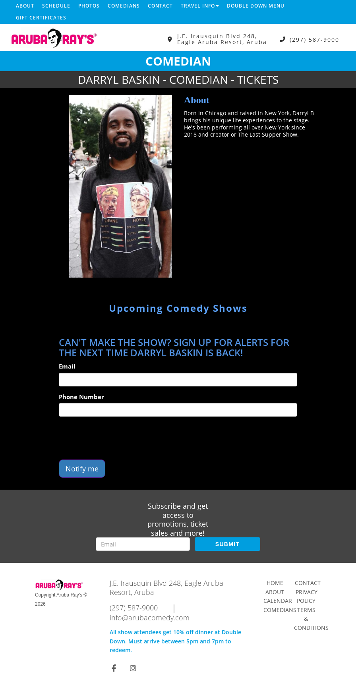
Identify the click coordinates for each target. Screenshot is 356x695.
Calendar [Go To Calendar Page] (277, 600)
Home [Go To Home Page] (275, 583)
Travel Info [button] (200, 5)
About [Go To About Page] (274, 592)
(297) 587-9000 (314, 39)
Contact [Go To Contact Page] (308, 583)
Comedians (124, 5)
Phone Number (81, 397)
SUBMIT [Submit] (227, 544)
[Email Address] (143, 544)
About (25, 5)
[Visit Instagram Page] (133, 668)
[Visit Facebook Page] (114, 668)
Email (67, 366)
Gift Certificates (41, 17)
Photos (89, 5)
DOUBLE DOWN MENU (255, 5)
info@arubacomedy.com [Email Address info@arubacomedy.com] (150, 617)
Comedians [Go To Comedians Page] (279, 610)
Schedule (56, 5)
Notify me (82, 468)
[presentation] (119, 438)
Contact (160, 5)
